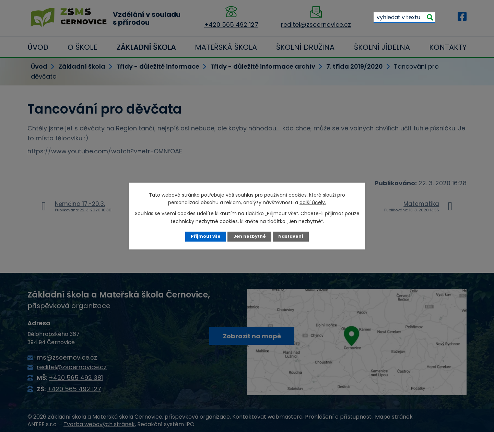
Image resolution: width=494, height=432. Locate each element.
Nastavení (290, 236)
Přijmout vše (206, 236)
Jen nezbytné (249, 236)
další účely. (312, 202)
